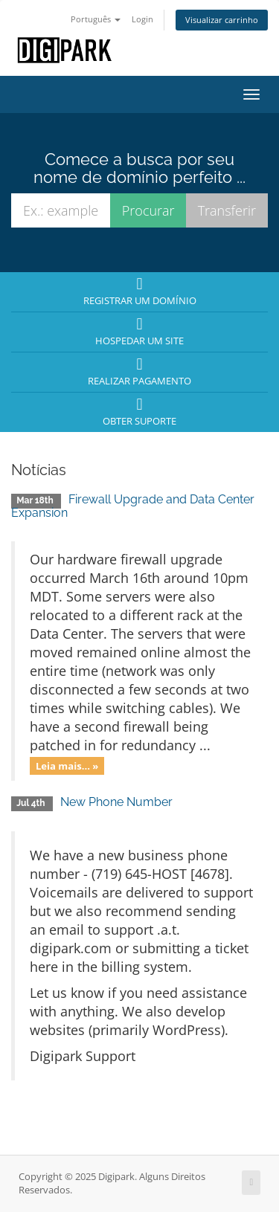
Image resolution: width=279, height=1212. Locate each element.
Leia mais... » (67, 765)
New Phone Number (116, 802)
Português (96, 19)
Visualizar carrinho (221, 19)
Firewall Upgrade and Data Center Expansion (132, 506)
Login (142, 19)
